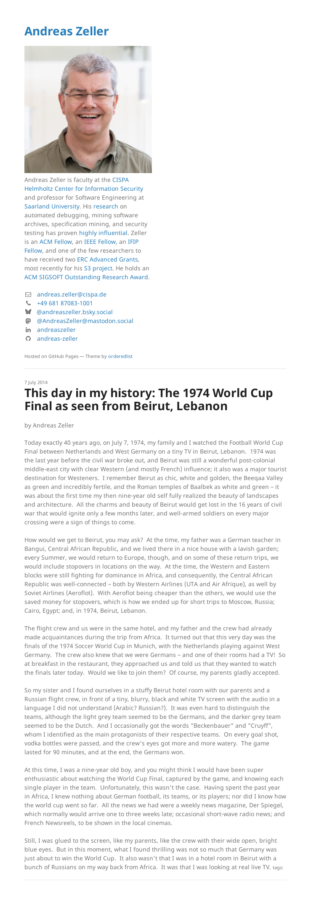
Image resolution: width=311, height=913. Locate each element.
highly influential (103, 233)
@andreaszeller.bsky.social (75, 312)
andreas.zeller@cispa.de (71, 294)
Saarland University (52, 206)
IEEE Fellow (100, 242)
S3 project (98, 268)
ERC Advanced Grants (107, 259)
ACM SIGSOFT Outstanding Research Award (86, 277)
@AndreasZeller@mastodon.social (85, 321)
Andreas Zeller (66, 31)
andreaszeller (56, 330)
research (105, 206)
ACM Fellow (56, 242)
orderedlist (120, 356)
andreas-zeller (57, 338)
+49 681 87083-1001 (65, 303)
